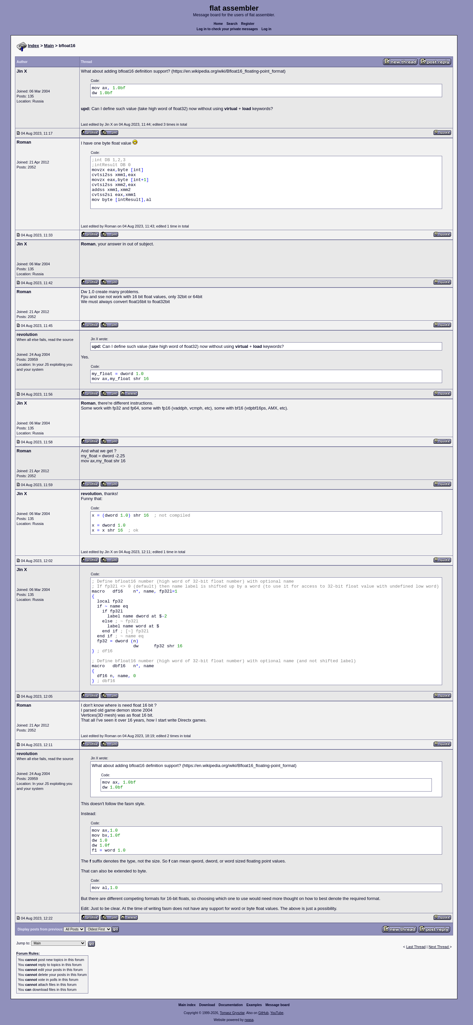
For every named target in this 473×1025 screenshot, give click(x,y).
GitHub (263, 1013)
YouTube (276, 1013)
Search (231, 24)
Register (247, 24)
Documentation (231, 1005)
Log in (267, 29)
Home (218, 24)
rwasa (249, 1020)
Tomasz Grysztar (232, 1013)
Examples (254, 1005)
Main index (187, 1005)
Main (49, 45)
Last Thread (416, 947)
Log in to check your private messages (227, 29)
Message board (278, 1005)
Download (207, 1005)
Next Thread (439, 947)
